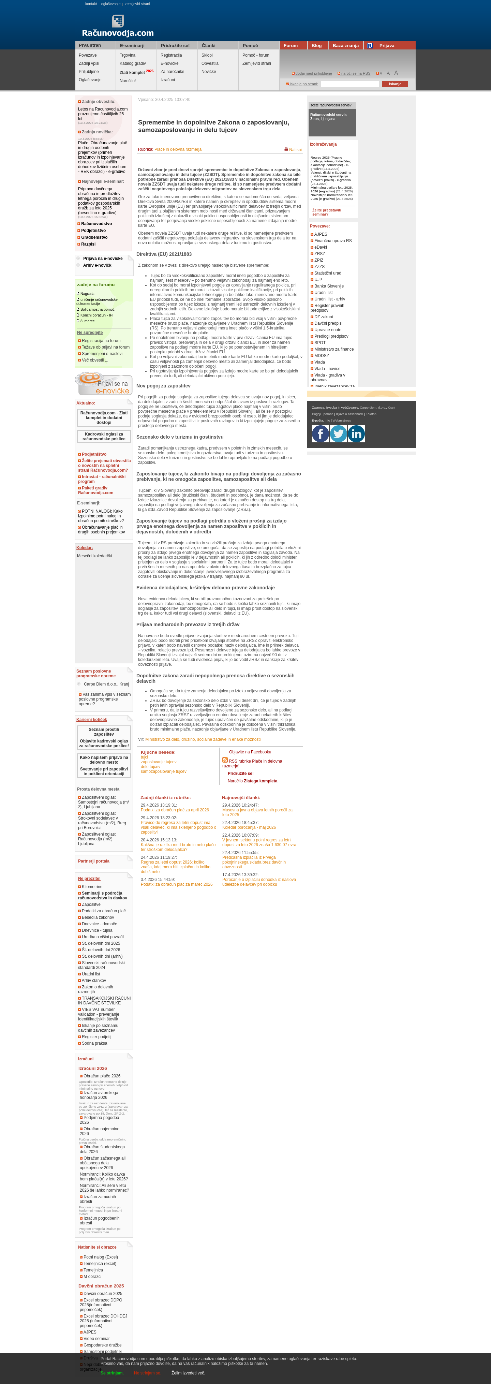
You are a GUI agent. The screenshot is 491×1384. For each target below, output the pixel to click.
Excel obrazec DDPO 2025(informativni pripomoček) (101, 1305)
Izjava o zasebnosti (349, 414)
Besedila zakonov (96, 917)
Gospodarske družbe (101, 1345)
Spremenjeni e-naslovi (100, 353)
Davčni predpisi (326, 323)
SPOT (318, 342)
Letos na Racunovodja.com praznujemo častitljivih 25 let (103, 114)
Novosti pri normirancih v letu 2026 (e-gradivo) (332, 197)
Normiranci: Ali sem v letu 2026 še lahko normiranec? (104, 1188)
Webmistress (342, 420)
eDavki (319, 247)
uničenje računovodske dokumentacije (97, 301)
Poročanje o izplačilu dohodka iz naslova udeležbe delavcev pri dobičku (259, 882)
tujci (144, 757)
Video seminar (95, 1338)
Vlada (318, 362)
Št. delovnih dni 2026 (99, 949)
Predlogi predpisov (329, 336)
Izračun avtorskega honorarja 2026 (99, 1095)
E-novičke (170, 63)
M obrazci (90, 1276)
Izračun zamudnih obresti (98, 1199)
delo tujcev (150, 766)
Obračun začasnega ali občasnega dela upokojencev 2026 (102, 1163)
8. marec (87, 321)
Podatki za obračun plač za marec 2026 (177, 884)
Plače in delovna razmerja (178, 149)
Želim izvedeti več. (188, 1373)
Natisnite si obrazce (97, 1247)
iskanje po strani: (302, 84)
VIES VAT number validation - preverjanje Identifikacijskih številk (98, 1014)
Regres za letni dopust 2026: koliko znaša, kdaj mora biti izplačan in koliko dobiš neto (175, 867)
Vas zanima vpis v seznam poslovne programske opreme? (105, 699)
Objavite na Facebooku (250, 752)
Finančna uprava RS (331, 240)
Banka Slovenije (327, 286)
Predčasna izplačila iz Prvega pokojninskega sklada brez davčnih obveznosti (254, 862)
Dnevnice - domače (97, 924)
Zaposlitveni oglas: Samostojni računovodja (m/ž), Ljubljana (103, 802)
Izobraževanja (323, 144)
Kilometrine (90, 886)
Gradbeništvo (92, 237)
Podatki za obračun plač (101, 911)
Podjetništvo (91, 230)
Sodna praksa (92, 1043)
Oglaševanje (90, 79)
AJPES (88, 1332)
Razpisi (86, 244)
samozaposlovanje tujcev (164, 771)
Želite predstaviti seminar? (326, 212)
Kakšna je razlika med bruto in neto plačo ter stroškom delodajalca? (178, 847)
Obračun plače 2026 (100, 1076)
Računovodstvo (94, 223)
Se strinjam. (112, 1373)
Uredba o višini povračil (101, 936)
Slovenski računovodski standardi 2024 (101, 965)
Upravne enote (326, 329)
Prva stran (90, 45)
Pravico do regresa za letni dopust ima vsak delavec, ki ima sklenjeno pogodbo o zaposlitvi (178, 827)
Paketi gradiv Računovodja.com (95, 490)
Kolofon (371, 414)
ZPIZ (317, 260)
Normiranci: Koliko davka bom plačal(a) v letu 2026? (104, 1176)
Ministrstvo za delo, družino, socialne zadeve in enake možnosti (203, 739)
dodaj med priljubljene (312, 73)
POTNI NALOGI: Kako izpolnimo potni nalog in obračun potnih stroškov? (101, 516)
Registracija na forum (99, 340)
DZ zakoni (322, 316)
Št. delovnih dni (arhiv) (100, 956)
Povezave (88, 55)
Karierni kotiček (91, 719)
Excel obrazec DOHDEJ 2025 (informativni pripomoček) (103, 1321)
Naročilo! (128, 80)
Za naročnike (172, 71)
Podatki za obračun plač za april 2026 (175, 810)
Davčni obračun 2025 (101, 1293)
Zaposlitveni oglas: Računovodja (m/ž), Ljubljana (97, 839)
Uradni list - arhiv (328, 299)
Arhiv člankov (92, 980)
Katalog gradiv (133, 63)
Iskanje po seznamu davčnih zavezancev (98, 1028)
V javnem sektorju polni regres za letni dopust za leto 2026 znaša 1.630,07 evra (259, 842)
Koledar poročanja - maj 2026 (249, 827)
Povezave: (320, 226)
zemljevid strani (137, 4)
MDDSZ (320, 355)
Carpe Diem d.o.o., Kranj (103, 684)
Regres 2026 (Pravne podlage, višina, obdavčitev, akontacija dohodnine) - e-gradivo (331, 163)
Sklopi (207, 55)
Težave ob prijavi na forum (104, 347)
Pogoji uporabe (322, 414)
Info (327, 420)
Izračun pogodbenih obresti (100, 1220)
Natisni (295, 149)
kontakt (91, 4)
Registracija (171, 55)
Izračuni (168, 79)
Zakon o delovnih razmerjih (95, 989)
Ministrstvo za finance (332, 349)
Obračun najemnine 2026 (99, 1131)
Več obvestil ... (93, 360)
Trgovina (127, 55)
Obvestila (210, 63)
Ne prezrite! (89, 878)
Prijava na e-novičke (102, 258)
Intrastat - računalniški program (101, 479)
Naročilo (252, 781)
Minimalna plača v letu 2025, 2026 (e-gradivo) (332, 189)
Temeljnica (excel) (98, 1263)
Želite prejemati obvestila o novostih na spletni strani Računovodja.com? (104, 465)
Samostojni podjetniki (101, 1351)
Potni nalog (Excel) (99, 1257)
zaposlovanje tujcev (159, 762)
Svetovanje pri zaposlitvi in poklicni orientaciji (104, 771)
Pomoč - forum (255, 55)
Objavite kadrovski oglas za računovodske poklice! (104, 743)
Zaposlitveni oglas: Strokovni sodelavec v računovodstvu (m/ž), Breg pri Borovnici (102, 820)
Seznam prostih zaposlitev (104, 732)
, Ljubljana (328, 117)
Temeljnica (91, 1270)
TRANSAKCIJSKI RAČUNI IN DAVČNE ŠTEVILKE (104, 1000)
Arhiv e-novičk (97, 265)
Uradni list (89, 974)
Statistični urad (326, 273)
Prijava (382, 45)
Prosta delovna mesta (98, 789)
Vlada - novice (325, 368)
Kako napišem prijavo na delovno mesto (104, 760)
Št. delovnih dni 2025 (99, 943)
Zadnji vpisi (89, 63)
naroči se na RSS (354, 73)
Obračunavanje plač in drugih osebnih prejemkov (101, 529)
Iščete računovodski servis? (331, 105)
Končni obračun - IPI (97, 315)
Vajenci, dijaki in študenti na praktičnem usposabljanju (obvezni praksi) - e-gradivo (331, 176)
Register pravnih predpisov (327, 308)
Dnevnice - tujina (95, 930)
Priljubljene (89, 71)
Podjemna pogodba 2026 (99, 1120)
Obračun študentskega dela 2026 (102, 1149)
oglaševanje (111, 4)
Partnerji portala (93, 861)
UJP (316, 279)
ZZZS (318, 266)
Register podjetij (94, 1036)
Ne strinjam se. (147, 1373)
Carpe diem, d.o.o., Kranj (378, 407)
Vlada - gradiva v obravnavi (328, 377)
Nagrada (87, 294)
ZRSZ (318, 253)
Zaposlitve (89, 904)
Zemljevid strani (256, 63)
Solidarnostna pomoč (97, 309)
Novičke (209, 71)
